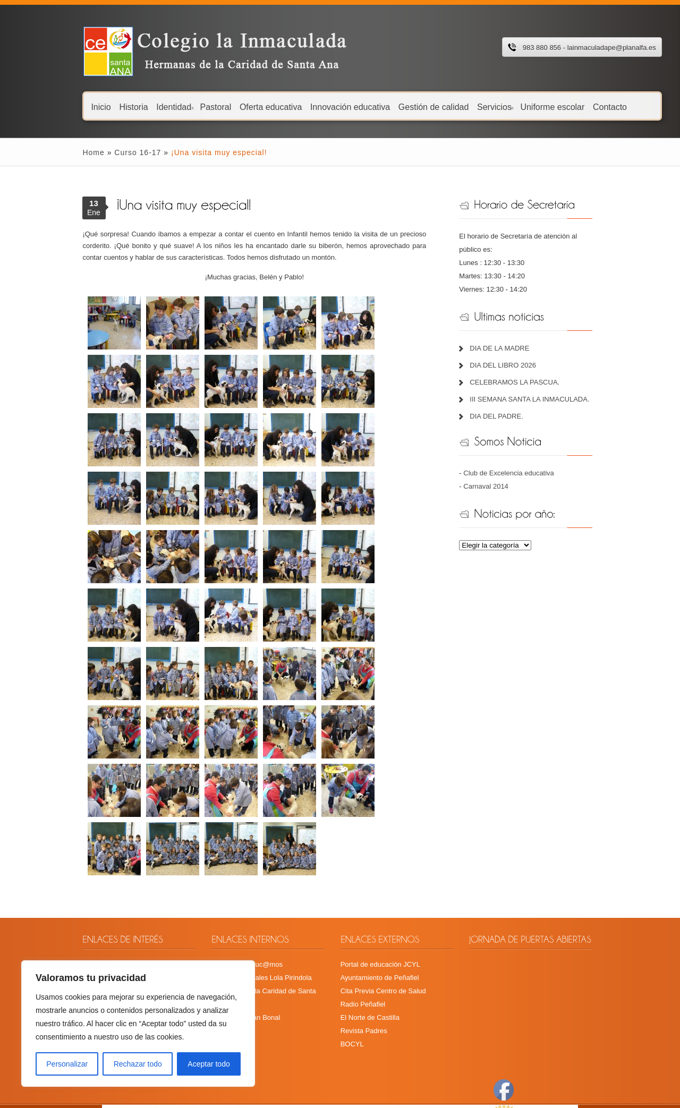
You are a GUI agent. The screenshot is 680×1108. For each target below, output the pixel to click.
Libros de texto (69, 946)
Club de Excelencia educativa (522, 460)
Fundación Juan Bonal (226, 946)
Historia (97, 106)
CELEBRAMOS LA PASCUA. (528, 369)
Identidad (138, 106)
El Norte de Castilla (367, 959)
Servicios (459, 106)
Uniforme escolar (516, 106)
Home (58, 152)
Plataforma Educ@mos (228, 906)
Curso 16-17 (101, 152)
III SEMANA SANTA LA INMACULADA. (543, 386)
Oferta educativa (234, 106)
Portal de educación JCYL (378, 906)
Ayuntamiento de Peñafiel (377, 919)
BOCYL (350, 986)
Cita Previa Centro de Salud (381, 932)
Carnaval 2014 (499, 473)
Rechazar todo (138, 1064)
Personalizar (67, 1064)
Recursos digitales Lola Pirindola (242, 919)
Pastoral (180, 106)
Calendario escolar (75, 906)
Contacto (574, 106)
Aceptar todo (209, 1064)
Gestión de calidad (397, 106)
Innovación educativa (314, 106)
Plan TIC (60, 959)
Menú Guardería (72, 932)
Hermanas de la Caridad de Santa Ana (251, 932)
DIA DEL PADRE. (510, 403)
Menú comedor (70, 919)
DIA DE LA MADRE (513, 335)
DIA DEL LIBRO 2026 (516, 352)
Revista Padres (361, 972)
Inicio (65, 106)
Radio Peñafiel (361, 946)
